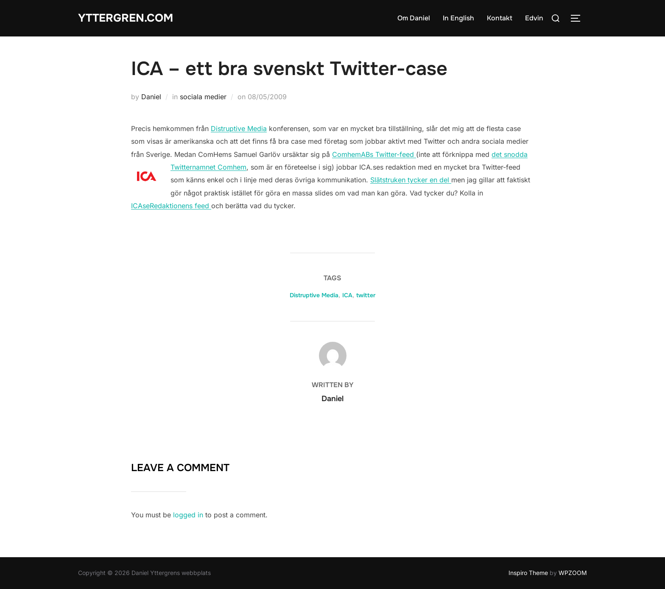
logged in (188, 515)
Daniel (151, 96)
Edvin (534, 18)
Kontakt (499, 18)
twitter (365, 295)
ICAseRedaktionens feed (171, 205)
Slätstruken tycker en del (410, 180)
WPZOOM (573, 572)
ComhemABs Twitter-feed (374, 154)
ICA (347, 295)
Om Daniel (413, 18)
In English (458, 18)
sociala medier (203, 96)
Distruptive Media (239, 128)
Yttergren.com (125, 18)
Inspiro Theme (528, 572)
